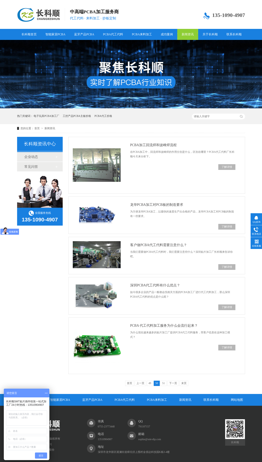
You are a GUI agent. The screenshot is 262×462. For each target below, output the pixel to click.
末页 (184, 383)
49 (150, 383)
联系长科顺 (234, 34)
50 (156, 383)
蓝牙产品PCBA (84, 34)
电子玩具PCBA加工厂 (46, 116)
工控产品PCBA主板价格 (77, 116)
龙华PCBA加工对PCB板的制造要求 (156, 205)
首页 (37, 128)
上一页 (140, 383)
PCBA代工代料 (113, 34)
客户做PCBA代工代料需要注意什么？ (158, 245)
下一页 (173, 383)
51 (163, 383)
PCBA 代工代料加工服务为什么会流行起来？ (164, 325)
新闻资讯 (188, 34)
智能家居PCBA (55, 34)
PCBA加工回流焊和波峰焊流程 (153, 145)
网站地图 (237, 399)
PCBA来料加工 (142, 34)
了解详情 (227, 167)
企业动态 (31, 157)
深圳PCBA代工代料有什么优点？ (155, 285)
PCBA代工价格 (103, 116)
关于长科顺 (210, 34)
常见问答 (31, 167)
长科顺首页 (29, 34)
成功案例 (167, 34)
